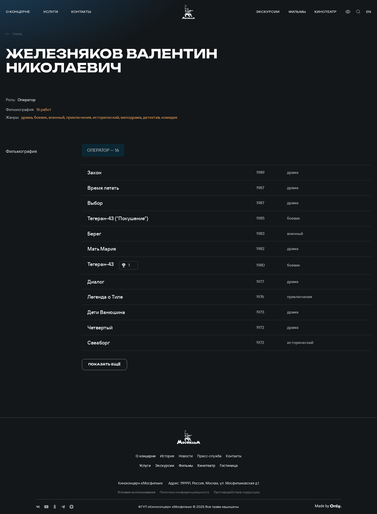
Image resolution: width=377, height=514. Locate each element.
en (368, 11)
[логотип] (188, 11)
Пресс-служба (209, 456)
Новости (186, 456)
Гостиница (229, 465)
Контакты (81, 11)
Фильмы (297, 11)
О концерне (18, 11)
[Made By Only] (328, 506)
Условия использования (136, 492)
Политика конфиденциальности (184, 492)
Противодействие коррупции (237, 492)
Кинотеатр (325, 11)
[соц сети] (38, 507)
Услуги (50, 11)
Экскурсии (268, 11)
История (167, 456)
